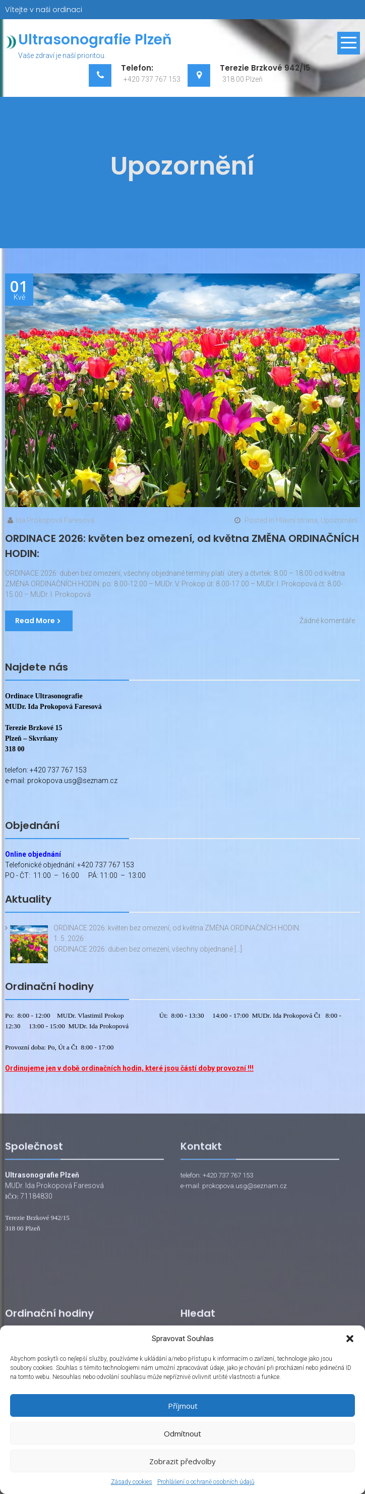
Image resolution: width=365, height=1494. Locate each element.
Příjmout (183, 1406)
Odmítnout (182, 1433)
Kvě (19, 290)
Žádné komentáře (327, 621)
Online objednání (33, 854)
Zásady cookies (131, 1481)
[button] (350, 1339)
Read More (35, 621)
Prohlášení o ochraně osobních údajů (206, 1481)
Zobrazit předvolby (182, 1461)
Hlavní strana (297, 520)
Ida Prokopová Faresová (55, 520)
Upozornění (339, 520)
